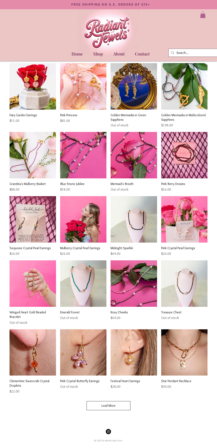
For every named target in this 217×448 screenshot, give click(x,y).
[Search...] (195, 53)
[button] (203, 14)
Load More (108, 406)
